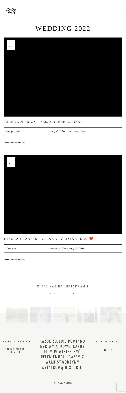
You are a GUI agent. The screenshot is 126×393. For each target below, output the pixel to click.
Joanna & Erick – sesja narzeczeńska (43, 121)
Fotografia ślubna (57, 131)
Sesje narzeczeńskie (76, 131)
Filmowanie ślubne (58, 248)
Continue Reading (17, 142)
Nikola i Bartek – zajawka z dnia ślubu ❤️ (49, 238)
